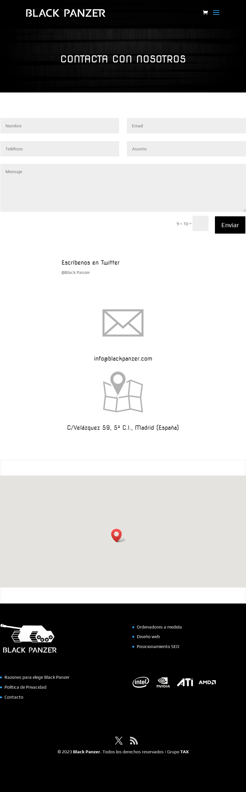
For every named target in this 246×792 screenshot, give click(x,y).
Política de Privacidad (25, 687)
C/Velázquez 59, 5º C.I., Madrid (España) (123, 427)
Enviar (230, 224)
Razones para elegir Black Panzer (37, 677)
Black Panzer (86, 751)
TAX (184, 751)
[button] (118, 535)
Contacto (13, 697)
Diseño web (148, 636)
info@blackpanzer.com (123, 358)
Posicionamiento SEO (158, 646)
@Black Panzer (76, 272)
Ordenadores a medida (159, 626)
